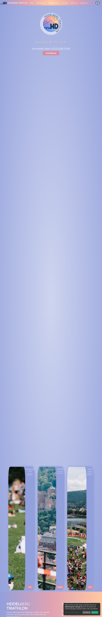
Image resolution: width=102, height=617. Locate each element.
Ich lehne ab (86, 612)
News (32, 3)
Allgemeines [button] (52, 3)
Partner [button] (73, 3)
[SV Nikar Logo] (97, 3)
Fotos (90, 587)
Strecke (60, 587)
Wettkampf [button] (40, 3)
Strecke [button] (64, 3)
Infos (30, 587)
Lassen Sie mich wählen (72, 612)
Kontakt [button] (83, 3)
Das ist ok (95, 612)
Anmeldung (51, 53)
